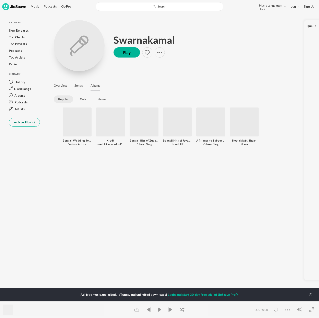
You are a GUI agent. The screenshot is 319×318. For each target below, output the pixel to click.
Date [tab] (83, 99)
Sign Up (309, 6)
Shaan (244, 144)
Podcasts (50, 6)
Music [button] (35, 6)
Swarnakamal (144, 40)
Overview (60, 85)
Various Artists (77, 144)
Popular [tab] (63, 99)
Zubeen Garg (144, 144)
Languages (270, 5)
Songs (78, 85)
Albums (95, 85)
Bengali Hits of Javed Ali (177, 140)
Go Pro (66, 6)
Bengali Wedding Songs (77, 140)
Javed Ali (101, 144)
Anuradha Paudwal (119, 144)
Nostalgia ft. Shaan (244, 140)
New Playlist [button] (24, 122)
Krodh (111, 140)
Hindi (262, 9)
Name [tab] (101, 99)
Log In (295, 6)
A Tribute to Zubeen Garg (210, 140)
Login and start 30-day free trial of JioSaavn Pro (203, 294)
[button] (271, 7)
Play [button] (127, 52)
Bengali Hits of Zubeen (144, 140)
